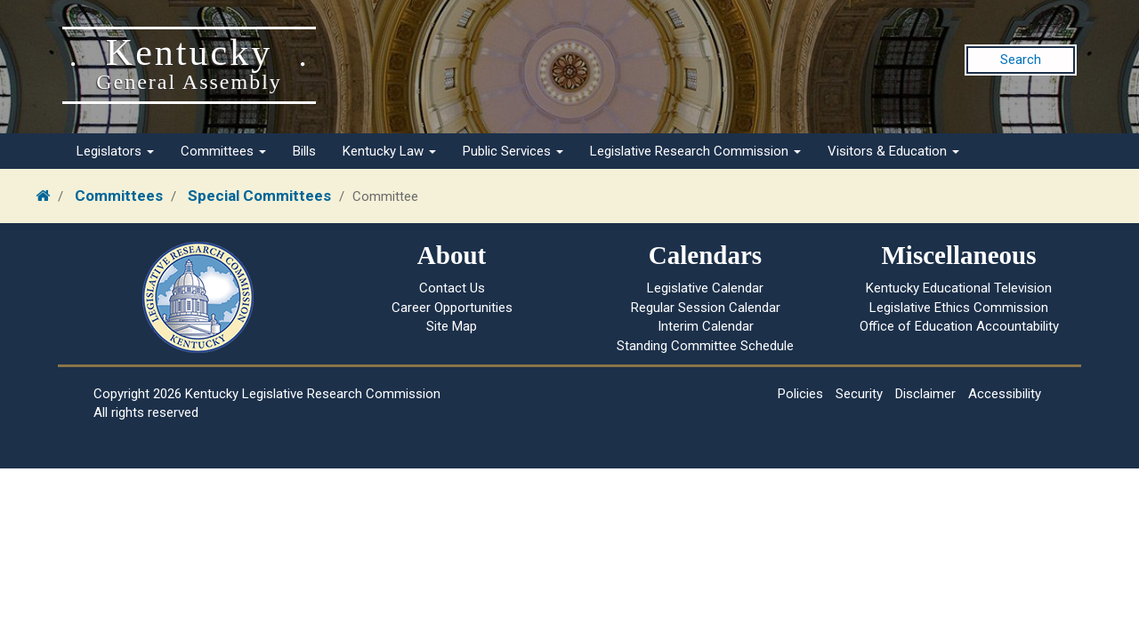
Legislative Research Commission (695, 151)
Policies (800, 394)
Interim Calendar (706, 326)
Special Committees (259, 195)
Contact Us (452, 288)
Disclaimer (925, 394)
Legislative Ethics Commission (958, 308)
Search (1020, 60)
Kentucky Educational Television (959, 288)
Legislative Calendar (705, 288)
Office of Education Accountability (959, 326)
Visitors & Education (893, 151)
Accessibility (1004, 394)
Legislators (115, 151)
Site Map (451, 326)
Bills (304, 151)
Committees (223, 151)
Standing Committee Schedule (705, 346)
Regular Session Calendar (705, 308)
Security (859, 394)
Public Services (513, 151)
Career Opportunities (452, 308)
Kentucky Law (389, 151)
